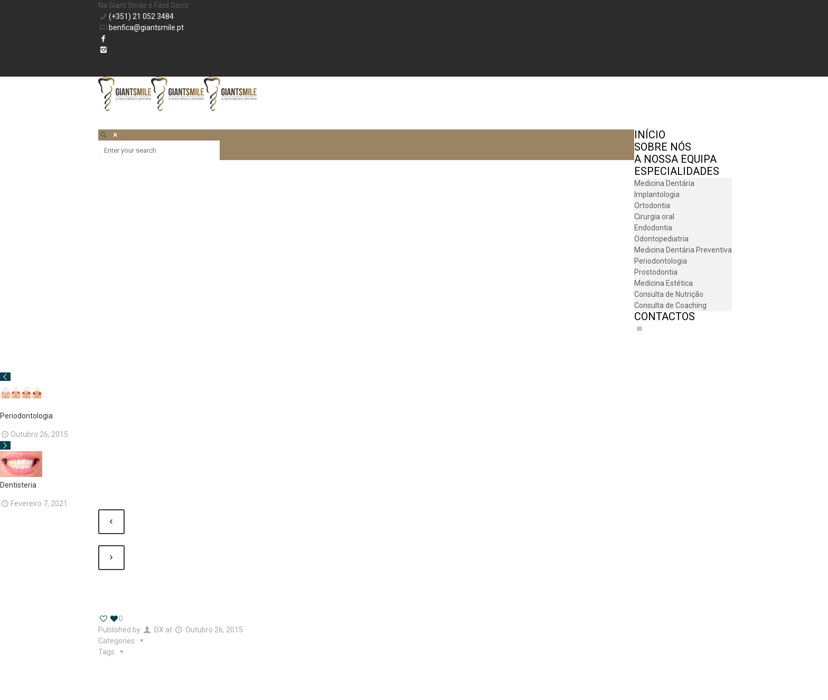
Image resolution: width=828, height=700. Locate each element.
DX (159, 630)
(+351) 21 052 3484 (141, 16)
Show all (117, 586)
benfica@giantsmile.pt (146, 27)
